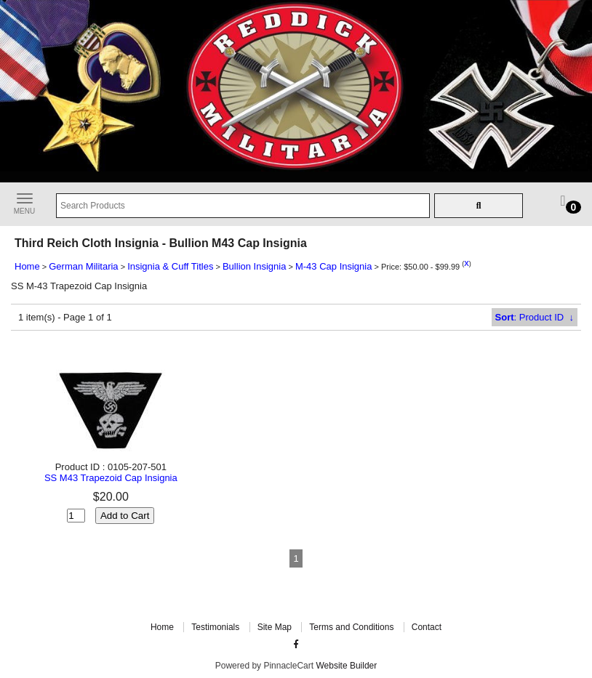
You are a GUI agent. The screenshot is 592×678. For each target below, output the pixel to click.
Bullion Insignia (254, 266)
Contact (426, 627)
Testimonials (215, 627)
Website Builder (346, 666)
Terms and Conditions (351, 627)
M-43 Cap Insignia (333, 266)
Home (27, 266)
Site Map (274, 627)
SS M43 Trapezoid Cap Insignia (110, 477)
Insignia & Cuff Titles (170, 266)
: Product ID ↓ (534, 317)
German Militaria (83, 266)
